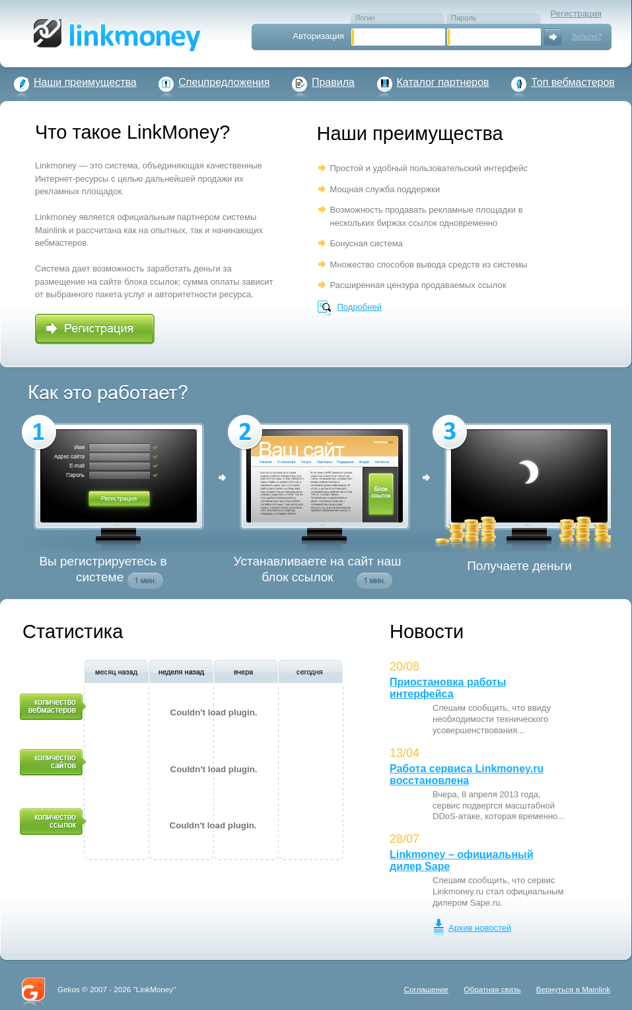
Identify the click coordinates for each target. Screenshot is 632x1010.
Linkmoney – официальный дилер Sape (462, 860)
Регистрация (576, 13)
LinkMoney (155, 989)
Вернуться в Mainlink (573, 989)
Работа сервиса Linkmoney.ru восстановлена (467, 774)
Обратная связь (492, 989)
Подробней (359, 307)
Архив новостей (479, 928)
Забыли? (586, 36)
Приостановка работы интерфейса (448, 688)
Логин (365, 18)
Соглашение (426, 989)
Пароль (463, 18)
